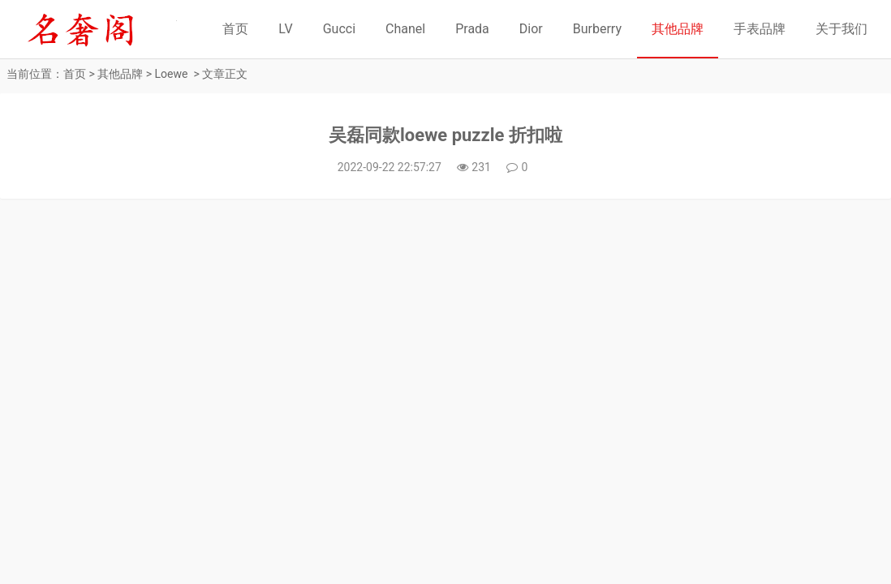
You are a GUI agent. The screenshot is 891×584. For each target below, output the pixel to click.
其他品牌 (678, 28)
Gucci (339, 28)
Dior (531, 28)
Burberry (597, 28)
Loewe (171, 73)
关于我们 (841, 28)
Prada (472, 28)
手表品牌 (760, 28)
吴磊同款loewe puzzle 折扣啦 (445, 135)
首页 (235, 28)
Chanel (405, 28)
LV (285, 28)
